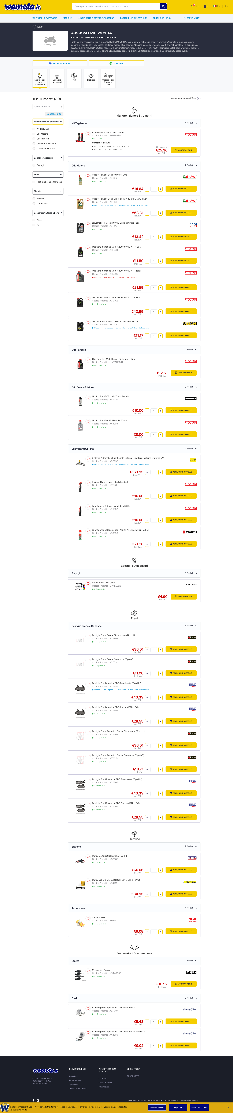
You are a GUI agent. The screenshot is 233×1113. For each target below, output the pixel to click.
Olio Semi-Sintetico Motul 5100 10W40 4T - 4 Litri (116, 298)
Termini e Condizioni (137, 1101)
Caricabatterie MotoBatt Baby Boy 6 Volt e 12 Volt (116, 881)
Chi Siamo (103, 1079)
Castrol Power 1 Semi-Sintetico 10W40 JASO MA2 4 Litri (119, 200)
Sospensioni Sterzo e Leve (46, 214)
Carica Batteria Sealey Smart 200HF (109, 857)
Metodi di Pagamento (190, 1101)
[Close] (228, 1107)
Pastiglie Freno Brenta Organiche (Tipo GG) (113, 660)
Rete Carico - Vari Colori (103, 583)
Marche (67, 18)
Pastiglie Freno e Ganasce (49, 183)
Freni (36, 175)
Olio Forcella (43, 139)
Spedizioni (73, 1085)
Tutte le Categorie (45, 18)
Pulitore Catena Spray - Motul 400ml (110, 483)
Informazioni (104, 1088)
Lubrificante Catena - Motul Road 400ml (111, 507)
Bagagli (40, 166)
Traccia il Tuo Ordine (77, 1090)
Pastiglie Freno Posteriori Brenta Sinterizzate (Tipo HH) (118, 732)
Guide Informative (62, 63)
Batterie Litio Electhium (133, 18)
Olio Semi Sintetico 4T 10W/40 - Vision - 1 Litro (115, 322)
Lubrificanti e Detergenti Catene (96, 18)
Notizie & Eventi (105, 1084)
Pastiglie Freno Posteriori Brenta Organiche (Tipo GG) (118, 756)
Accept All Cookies (199, 1107)
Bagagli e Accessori (43, 159)
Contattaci (73, 1077)
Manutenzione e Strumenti (46, 122)
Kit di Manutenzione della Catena (108, 133)
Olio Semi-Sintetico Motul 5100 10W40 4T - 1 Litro (116, 248)
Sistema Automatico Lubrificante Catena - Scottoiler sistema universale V (128, 459)
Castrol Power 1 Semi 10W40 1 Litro (109, 175)
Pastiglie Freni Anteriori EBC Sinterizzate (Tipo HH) (116, 684)
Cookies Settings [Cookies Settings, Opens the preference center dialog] (157, 1107)
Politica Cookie (171, 1101)
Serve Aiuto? (191, 18)
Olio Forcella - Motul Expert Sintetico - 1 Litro (114, 360)
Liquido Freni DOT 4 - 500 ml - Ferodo (110, 397)
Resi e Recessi (75, 1081)
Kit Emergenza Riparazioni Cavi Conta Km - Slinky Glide (118, 1032)
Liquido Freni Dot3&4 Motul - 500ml (109, 421)
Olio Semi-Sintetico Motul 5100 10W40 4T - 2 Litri (116, 271)
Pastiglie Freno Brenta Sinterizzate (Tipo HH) (113, 636)
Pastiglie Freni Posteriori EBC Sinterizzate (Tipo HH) (117, 780)
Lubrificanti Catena (46, 149)
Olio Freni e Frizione (46, 144)
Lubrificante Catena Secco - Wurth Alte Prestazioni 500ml (120, 531)
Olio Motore (42, 135)
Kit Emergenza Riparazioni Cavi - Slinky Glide (113, 1008)
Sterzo (40, 221)
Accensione (42, 204)
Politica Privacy (155, 1101)
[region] (116, 1107)
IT (215, 6)
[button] (197, 6)
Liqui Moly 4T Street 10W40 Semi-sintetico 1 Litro (116, 224)
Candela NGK (98, 918)
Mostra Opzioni (182, 151)
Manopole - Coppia (101, 971)
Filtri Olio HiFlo (162, 18)
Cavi (39, 226)
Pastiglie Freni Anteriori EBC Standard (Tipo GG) (115, 708)
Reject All (178, 1107)
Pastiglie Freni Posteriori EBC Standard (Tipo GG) (116, 804)
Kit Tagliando (43, 130)
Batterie (41, 199)
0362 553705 (133, 1077)
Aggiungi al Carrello (179, 190)
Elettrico (38, 192)
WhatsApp (118, 63)
